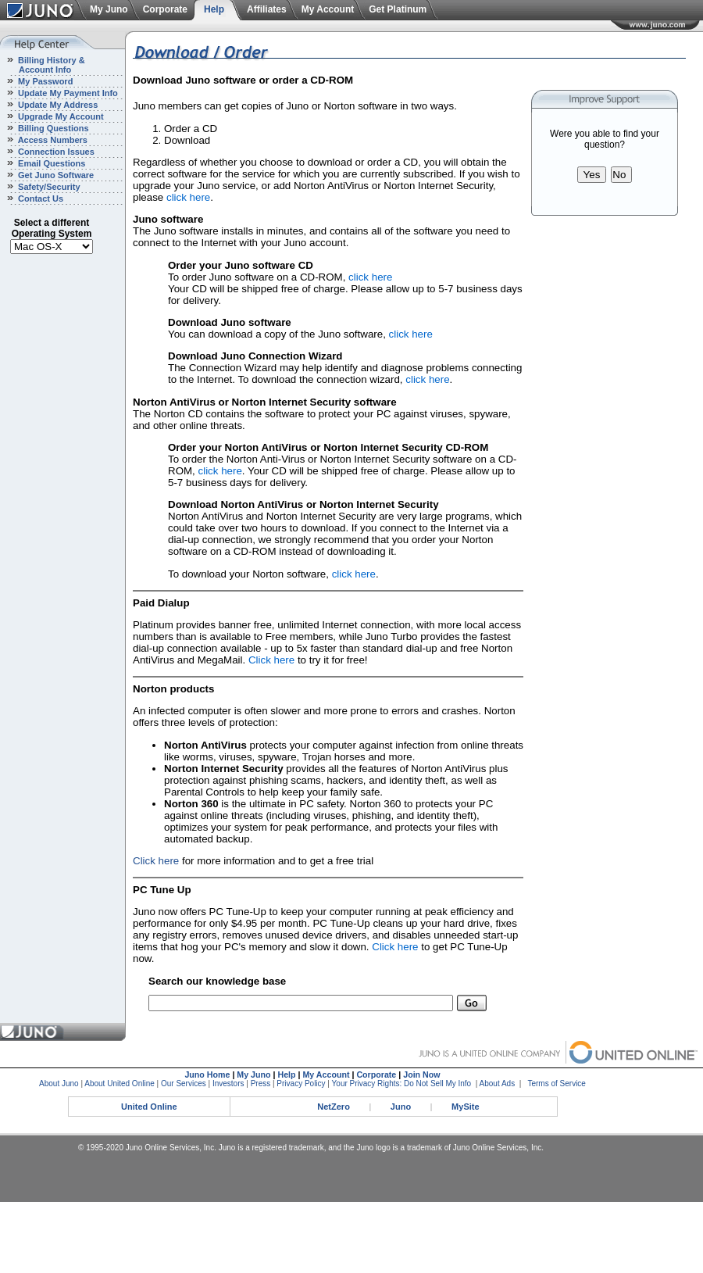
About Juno (59, 1083)
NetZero (333, 1106)
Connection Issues (55, 151)
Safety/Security (48, 186)
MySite (465, 1106)
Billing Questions (52, 128)
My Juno (109, 9)
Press (261, 1083)
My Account (328, 9)
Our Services (183, 1083)
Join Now (421, 1074)
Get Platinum (397, 9)
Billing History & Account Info (42, 64)
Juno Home (207, 1074)
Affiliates (267, 9)
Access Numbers (51, 140)
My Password (44, 81)
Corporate (165, 9)
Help (214, 9)
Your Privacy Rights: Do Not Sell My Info (402, 1083)
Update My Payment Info (67, 93)
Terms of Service (556, 1083)
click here (188, 197)
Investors (228, 1083)
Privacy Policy (301, 1083)
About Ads (498, 1083)
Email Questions (50, 163)
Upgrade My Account (60, 116)
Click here (271, 660)
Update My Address (57, 104)
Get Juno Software (55, 175)
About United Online (119, 1083)
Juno (401, 1106)
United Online (149, 1106)
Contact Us (39, 198)
